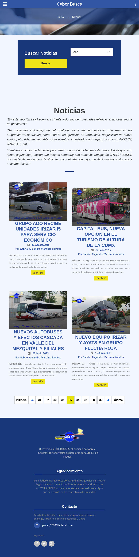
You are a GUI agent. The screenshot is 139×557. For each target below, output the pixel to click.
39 (100, 400)
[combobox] (92, 52)
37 (85, 400)
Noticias (76, 17)
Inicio (61, 17)
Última (118, 400)
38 (93, 400)
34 (62, 400)
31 (39, 400)
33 (55, 400)
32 (47, 400)
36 (77, 400)
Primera (21, 400)
